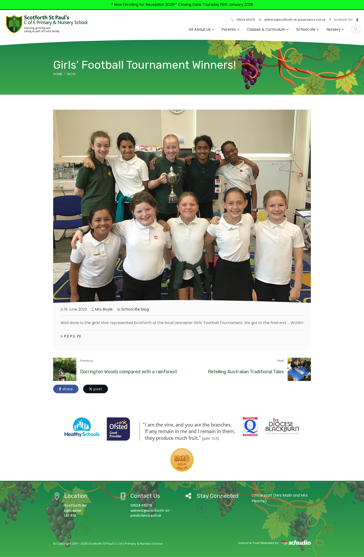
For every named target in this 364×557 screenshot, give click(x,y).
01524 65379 (243, 19)
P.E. (73, 336)
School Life (307, 29)
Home (57, 74)
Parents (230, 29)
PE (79, 336)
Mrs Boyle (104, 309)
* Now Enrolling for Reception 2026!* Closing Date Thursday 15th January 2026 (182, 4)
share (66, 389)
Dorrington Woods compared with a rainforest (128, 371)
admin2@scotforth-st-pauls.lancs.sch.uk (292, 19)
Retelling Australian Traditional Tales (246, 371)
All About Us (201, 29)
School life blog (135, 309)
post (95, 389)
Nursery (335, 29)
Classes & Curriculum (268, 29)
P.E (66, 336)
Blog (71, 74)
